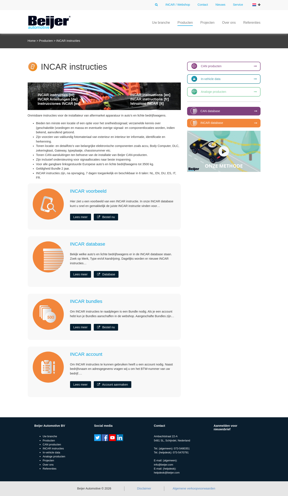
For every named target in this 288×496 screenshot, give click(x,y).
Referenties (252, 22)
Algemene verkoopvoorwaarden (194, 488)
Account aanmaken (112, 384)
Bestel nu (106, 217)
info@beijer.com (163, 464)
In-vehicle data (51, 452)
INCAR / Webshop (177, 4)
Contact (203, 4)
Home (32, 40)
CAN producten (52, 444)
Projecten (207, 22)
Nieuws (220, 4)
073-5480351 (182, 448)
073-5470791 (181, 452)
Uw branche (161, 22)
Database (106, 274)
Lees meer (80, 217)
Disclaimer (144, 488)
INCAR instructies (53, 448)
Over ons (229, 22)
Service (238, 4)
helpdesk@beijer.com (167, 472)
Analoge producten (54, 456)
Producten (185, 22)
